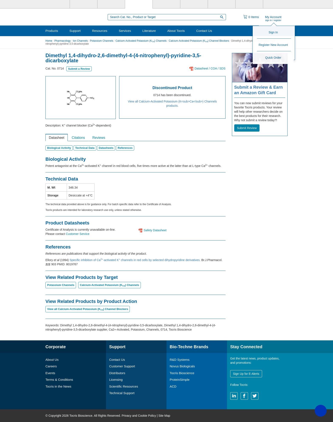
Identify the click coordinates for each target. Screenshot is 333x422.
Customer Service (77, 234)
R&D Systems (179, 359)
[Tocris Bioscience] (138, 4)
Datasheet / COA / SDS (210, 68)
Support (75, 31)
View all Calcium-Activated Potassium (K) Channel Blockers (87, 309)
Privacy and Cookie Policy (139, 415)
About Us (52, 359)
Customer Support (122, 366)
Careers (51, 366)
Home (48, 40)
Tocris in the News (58, 386)
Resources (99, 31)
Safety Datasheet (155, 230)
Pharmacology (62, 40)
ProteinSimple (179, 379)
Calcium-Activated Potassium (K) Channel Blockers (199, 40)
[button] (321, 411)
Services (125, 31)
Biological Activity (59, 147)
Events (50, 373)
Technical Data (85, 147)
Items (253, 17)
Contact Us (204, 31)
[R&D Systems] (83, 4)
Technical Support (121, 393)
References (125, 147)
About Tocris (176, 31)
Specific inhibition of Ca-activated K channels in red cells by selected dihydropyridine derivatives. (135, 260)
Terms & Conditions (59, 379)
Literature (149, 31)
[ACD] (249, 4)
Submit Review (247, 128)
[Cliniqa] (221, 4)
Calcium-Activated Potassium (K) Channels (141, 40)
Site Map (164, 415)
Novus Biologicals (182, 366)
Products (51, 31)
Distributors (117, 373)
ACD (173, 386)
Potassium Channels (101, 40)
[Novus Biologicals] (111, 4)
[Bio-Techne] (56, 4)
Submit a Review (79, 68)
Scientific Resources (123, 386)
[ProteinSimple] (166, 4)
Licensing (116, 379)
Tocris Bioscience (182, 373)
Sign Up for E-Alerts (246, 373)
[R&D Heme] (277, 4)
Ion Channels (80, 40)
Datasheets (106, 147)
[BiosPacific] (194, 4)
